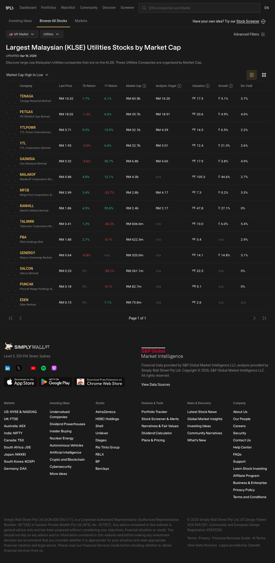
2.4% (86, 192)
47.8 (198, 208)
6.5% (223, 130)
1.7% (86, 98)
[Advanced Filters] (249, 34)
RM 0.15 (65, 302)
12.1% (109, 177)
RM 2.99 (65, 192)
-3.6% (87, 161)
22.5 (198, 271)
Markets (81, 21)
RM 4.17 (162, 192)
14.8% (224, 255)
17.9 (198, 161)
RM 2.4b (132, 208)
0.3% (86, 130)
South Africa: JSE (17, 447)
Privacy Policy (244, 490)
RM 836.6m (135, 224)
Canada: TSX (14, 440)
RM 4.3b (132, 177)
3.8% (223, 161)
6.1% (108, 98)
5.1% (223, 98)
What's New (196, 440)
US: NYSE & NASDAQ (20, 412)
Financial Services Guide (231, 538)
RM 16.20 (163, 98)
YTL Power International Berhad (37, 132)
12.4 (198, 145)
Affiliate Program (246, 476)
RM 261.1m (135, 271)
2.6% (244, 145)
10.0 (198, 224)
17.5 (198, 98)
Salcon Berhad (29, 273)
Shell (99, 426)
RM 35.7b (133, 114)
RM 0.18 (65, 286)
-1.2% (87, 114)
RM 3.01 (162, 145)
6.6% (108, 114)
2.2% (244, 130)
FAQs (237, 454)
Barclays (102, 469)
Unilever (102, 433)
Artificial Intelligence (65, 452)
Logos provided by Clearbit (239, 545)
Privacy (204, 538)
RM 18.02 (66, 114)
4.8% (86, 177)
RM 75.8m (134, 302)
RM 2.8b (132, 192)
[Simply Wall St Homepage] (9, 7)
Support (239, 461)
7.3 (197, 192)
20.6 (198, 114)
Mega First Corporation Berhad (37, 195)
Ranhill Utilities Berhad (34, 210)
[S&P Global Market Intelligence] (162, 353)
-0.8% (87, 255)
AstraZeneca (106, 412)
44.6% (224, 177)
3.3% (244, 192)
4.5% (86, 208)
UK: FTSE (11, 419)
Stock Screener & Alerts (160, 419)
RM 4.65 (162, 161)
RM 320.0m (135, 255)
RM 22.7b (133, 145)
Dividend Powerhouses (67, 424)
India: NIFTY (13, 433)
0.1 (197, 286)
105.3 (199, 177)
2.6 (197, 302)
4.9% (223, 114)
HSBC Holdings (107, 419)
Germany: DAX (15, 469)
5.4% (244, 224)
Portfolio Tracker (154, 412)
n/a (158, 177)
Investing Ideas (20, 21)
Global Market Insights (204, 419)
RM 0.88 (65, 177)
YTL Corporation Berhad (35, 148)
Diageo (101, 440)
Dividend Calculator (157, 433)
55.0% (109, 208)
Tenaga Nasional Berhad (36, 101)
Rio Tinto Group (108, 447)
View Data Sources (156, 385)
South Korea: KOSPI (19, 461)
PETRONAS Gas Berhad (35, 116)
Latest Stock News (202, 412)
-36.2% (110, 224)
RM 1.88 (65, 239)
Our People (242, 419)
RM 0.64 (65, 255)
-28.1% (110, 271)
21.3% (224, 145)
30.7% (109, 161)
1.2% (86, 224)
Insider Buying (61, 431)
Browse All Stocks (53, 21)
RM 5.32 (65, 161)
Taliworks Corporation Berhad (37, 226)
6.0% (223, 224)
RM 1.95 (65, 145)
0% (243, 208)
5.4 (197, 239)
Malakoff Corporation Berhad (37, 179)
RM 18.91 (163, 114)
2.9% (244, 239)
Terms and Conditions (249, 497)
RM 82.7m (134, 286)
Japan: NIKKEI (15, 454)
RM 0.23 (65, 271)
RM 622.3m (135, 239)
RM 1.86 (65, 208)
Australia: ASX (15, 426)
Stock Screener (247, 21)
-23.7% (110, 192)
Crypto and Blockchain (67, 459)
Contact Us (242, 440)
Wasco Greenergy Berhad (36, 257)
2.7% (244, 177)
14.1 (198, 255)
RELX (100, 454)
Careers (239, 426)
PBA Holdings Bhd (32, 242)
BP (98, 461)
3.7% (244, 98)
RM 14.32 (66, 98)
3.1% (244, 255)
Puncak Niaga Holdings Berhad (37, 289)
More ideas (58, 474)
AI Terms (258, 538)
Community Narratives (204, 433)
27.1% (224, 208)
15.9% (109, 130)
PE (194, 98)
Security (239, 433)
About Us (240, 412)
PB (194, 286)
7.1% (108, 302)
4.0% (244, 114)
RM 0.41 (65, 224)
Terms (192, 538)
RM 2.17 (162, 208)
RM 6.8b (132, 161)
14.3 (198, 130)
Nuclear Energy (61, 438)
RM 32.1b (133, 130)
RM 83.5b (133, 98)
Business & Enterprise (250, 483)
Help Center (242, 447)
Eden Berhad (28, 304)
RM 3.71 (65, 130)
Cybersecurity (61, 467)
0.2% (223, 192)
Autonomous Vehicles (66, 445)
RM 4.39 (162, 130)
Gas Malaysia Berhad (33, 163)
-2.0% (87, 145)
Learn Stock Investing (250, 469)
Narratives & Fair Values (160, 426)
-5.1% (109, 239)
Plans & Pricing (153, 440)
